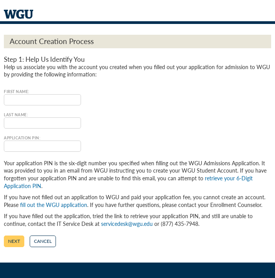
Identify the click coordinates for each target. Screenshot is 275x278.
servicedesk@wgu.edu (127, 223)
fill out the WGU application (53, 205)
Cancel (43, 241)
